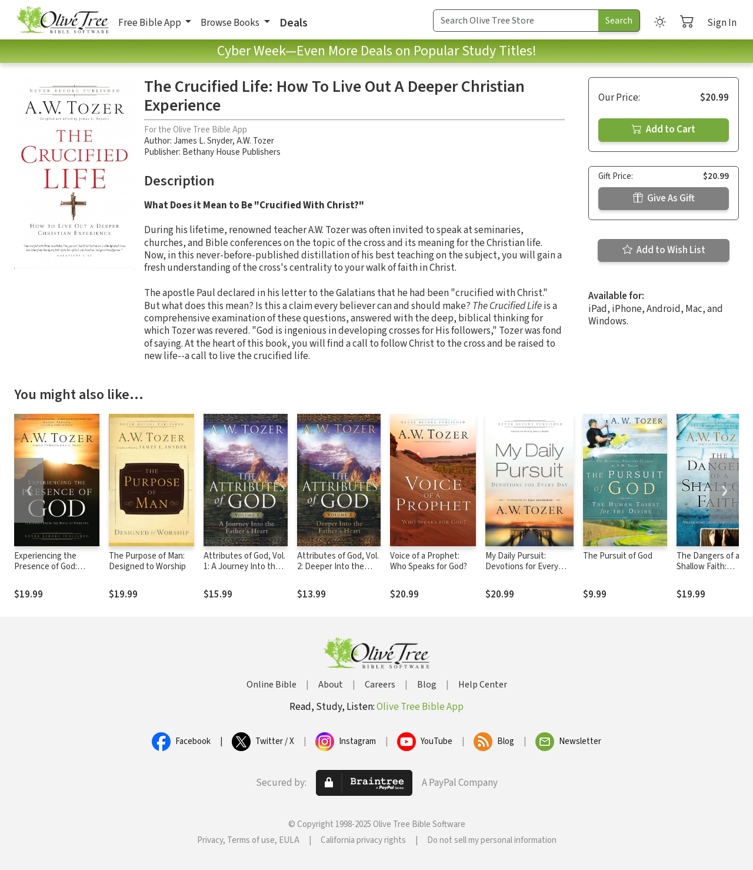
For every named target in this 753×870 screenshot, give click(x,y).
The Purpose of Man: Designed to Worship (147, 561)
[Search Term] (516, 20)
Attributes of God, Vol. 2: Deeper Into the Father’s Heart (338, 567)
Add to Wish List (663, 250)
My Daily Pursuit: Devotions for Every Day (521, 567)
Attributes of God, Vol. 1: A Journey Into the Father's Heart (244, 567)
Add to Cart (663, 129)
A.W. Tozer (255, 141)
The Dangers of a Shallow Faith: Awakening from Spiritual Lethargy (709, 573)
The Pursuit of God (617, 556)
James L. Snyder (203, 141)
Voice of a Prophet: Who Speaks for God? (428, 561)
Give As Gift (664, 198)
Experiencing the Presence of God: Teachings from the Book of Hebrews (49, 573)
